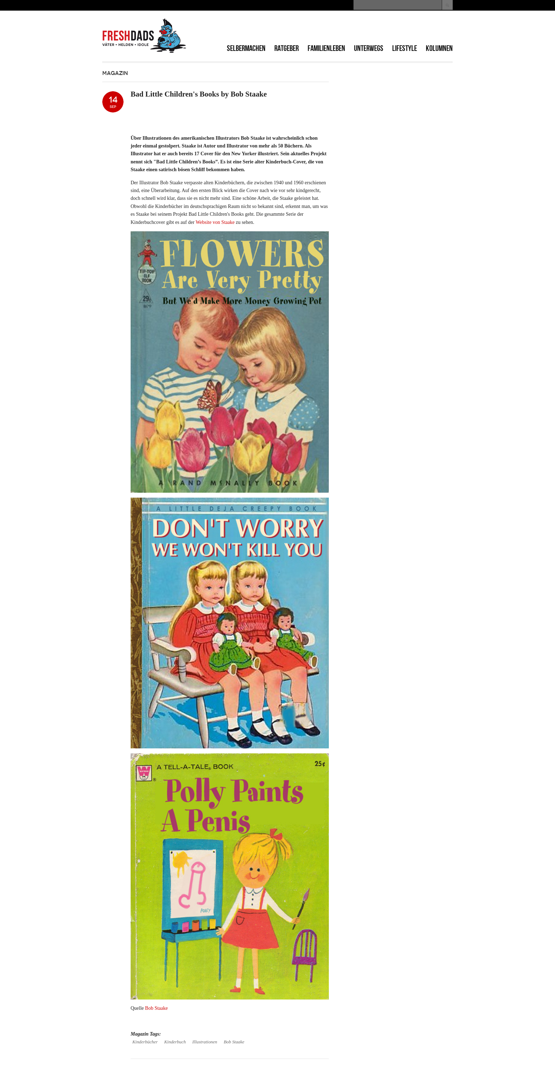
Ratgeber (286, 48)
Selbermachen (246, 48)
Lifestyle (404, 48)
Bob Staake (156, 1008)
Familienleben (326, 48)
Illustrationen (204, 1041)
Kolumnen (439, 48)
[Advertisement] (370, 28)
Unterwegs (368, 48)
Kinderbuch (175, 1041)
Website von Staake (215, 222)
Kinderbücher (145, 1041)
